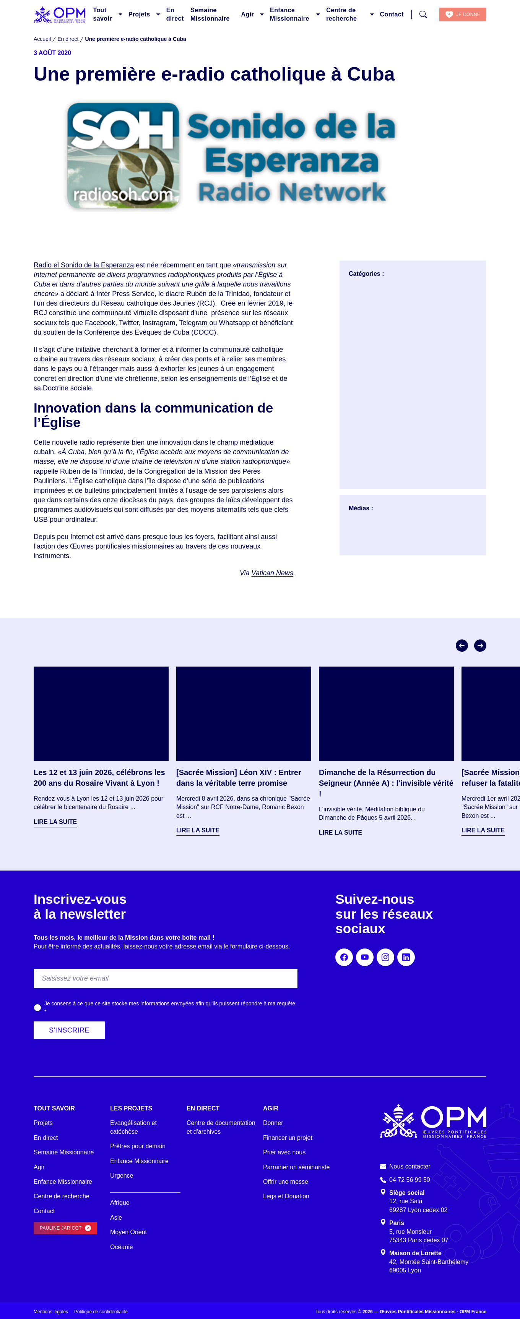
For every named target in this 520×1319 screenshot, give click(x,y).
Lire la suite (55, 822)
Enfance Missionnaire (289, 14)
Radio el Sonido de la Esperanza (84, 265)
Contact (392, 14)
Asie (116, 1217)
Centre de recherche (341, 14)
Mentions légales (51, 1311)
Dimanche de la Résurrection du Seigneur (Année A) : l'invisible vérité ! (386, 783)
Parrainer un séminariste (296, 1167)
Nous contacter (410, 1166)
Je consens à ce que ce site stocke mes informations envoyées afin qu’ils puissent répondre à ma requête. (170, 1007)
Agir (247, 14)
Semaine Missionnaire (210, 14)
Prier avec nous (284, 1152)
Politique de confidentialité (100, 1311)
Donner (273, 1123)
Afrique (120, 1202)
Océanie (121, 1247)
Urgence (121, 1175)
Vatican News (272, 573)
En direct (175, 14)
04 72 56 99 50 (409, 1180)
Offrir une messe (285, 1181)
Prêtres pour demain (138, 1146)
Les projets (131, 1108)
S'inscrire (69, 1030)
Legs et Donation (286, 1196)
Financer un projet (287, 1138)
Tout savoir (102, 14)
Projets (139, 14)
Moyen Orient (128, 1232)
